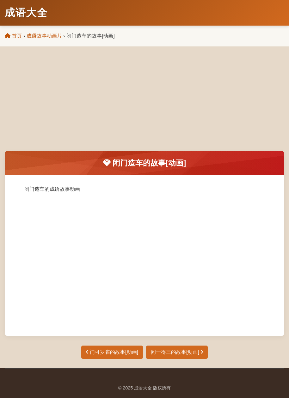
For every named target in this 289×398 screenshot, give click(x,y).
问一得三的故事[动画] (177, 352)
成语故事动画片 (44, 36)
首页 (13, 36)
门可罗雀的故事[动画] (112, 352)
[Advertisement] (144, 103)
